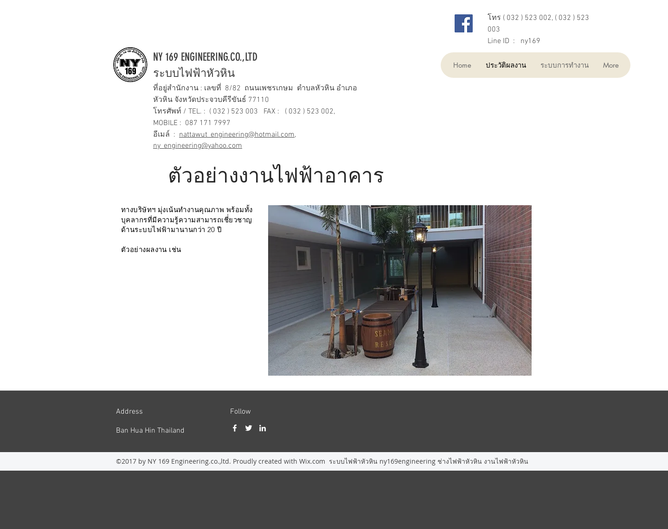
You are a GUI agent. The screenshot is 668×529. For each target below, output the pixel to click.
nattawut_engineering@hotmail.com (237, 134)
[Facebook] (464, 23)
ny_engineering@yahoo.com (197, 146)
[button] (400, 290)
